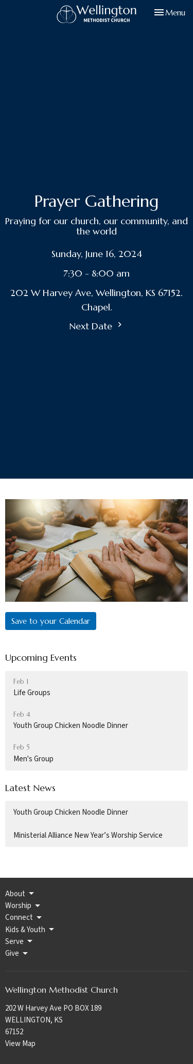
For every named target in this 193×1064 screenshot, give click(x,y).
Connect (24, 917)
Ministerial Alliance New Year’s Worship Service (88, 835)
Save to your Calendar (50, 621)
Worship (23, 905)
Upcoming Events (41, 657)
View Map (20, 1043)
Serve (19, 941)
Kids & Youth (30, 929)
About (20, 894)
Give (17, 953)
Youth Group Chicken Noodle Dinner (70, 812)
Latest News (30, 788)
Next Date (97, 326)
